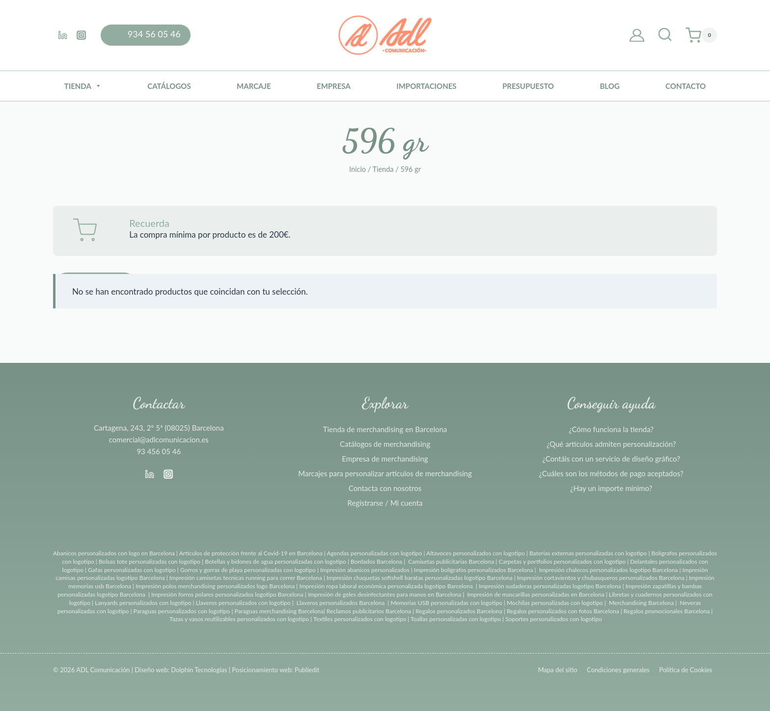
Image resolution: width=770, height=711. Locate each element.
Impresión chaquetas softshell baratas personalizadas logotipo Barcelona (420, 577)
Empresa (334, 86)
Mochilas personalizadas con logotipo (555, 602)
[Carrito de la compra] (701, 35)
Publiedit (307, 670)
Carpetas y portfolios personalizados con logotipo (562, 561)
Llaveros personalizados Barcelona (341, 602)
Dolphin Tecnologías (199, 670)
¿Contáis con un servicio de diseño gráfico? (611, 458)
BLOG (609, 86)
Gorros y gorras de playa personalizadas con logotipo (248, 570)
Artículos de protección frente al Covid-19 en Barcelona (251, 553)
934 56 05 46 (154, 33)
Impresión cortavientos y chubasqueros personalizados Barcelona (601, 577)
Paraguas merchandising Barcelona (279, 611)
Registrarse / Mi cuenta (385, 502)
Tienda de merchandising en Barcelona (385, 429)
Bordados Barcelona (376, 561)
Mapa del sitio (557, 670)
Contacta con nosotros (385, 488)
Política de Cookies (685, 670)
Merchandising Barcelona (641, 602)
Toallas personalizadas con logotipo (456, 619)
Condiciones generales (618, 670)
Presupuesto (528, 86)
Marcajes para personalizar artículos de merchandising (384, 473)
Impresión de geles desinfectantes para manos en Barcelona (384, 594)
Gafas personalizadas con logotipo (131, 570)
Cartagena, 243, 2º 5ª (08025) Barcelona (159, 427)
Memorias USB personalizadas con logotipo (446, 602)
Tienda (83, 86)
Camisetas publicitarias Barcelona (451, 561)
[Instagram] (81, 35)
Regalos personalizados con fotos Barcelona (563, 611)
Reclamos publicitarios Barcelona (369, 611)
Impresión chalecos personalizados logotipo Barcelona (608, 570)
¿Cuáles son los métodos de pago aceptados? (611, 473)
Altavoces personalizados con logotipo (475, 553)
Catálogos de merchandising (385, 443)
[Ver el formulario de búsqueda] (665, 35)
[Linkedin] (62, 35)
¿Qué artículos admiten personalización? (611, 443)
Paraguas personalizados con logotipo (181, 611)
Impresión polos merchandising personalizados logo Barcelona (215, 586)
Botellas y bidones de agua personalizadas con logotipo (275, 561)
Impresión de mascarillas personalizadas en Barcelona (535, 594)
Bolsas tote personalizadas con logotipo (149, 561)
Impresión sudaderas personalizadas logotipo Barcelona (550, 586)
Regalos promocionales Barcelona (667, 611)
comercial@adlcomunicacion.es (159, 439)
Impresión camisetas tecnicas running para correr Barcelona (245, 577)
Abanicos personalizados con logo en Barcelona (114, 553)
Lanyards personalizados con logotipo (143, 602)
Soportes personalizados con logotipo (553, 619)
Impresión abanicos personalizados (365, 570)
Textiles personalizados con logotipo (359, 619)
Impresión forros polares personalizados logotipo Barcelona (227, 594)
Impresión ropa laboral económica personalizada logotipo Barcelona (385, 586)
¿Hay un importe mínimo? (611, 488)
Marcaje (254, 86)
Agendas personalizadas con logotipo (374, 553)
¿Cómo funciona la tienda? (611, 429)
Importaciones (426, 86)
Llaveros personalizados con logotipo (243, 602)
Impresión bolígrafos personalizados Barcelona (473, 570)
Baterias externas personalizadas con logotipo (588, 553)
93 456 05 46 (159, 451)
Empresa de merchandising (385, 458)
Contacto (685, 86)
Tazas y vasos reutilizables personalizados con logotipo (239, 619)
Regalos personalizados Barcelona (458, 611)
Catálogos (169, 86)
